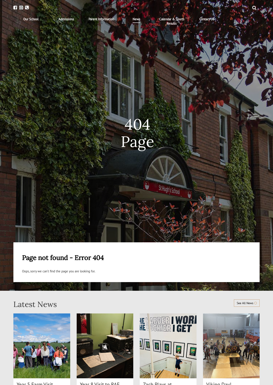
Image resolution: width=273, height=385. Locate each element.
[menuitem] (31, 19)
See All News (247, 303)
